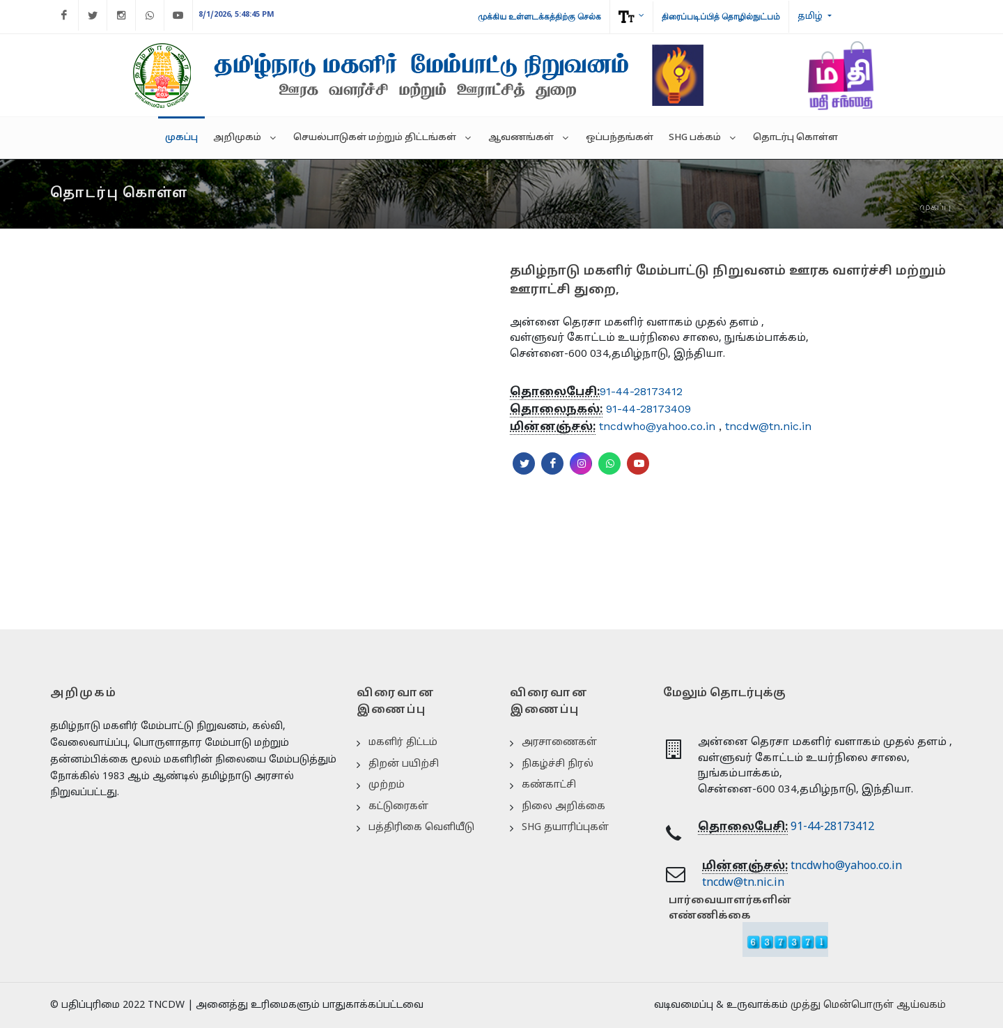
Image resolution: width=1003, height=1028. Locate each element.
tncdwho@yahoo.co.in (657, 426)
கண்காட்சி (549, 785)
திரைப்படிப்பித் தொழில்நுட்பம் (721, 17)
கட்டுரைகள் (398, 807)
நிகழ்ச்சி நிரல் (557, 764)
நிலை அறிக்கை (563, 807)
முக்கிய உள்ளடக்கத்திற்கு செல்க (539, 17)
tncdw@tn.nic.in (768, 426)
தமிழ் (811, 16)
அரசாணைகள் (559, 743)
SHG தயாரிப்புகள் (565, 828)
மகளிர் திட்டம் (402, 743)
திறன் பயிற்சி (403, 764)
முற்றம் (386, 785)
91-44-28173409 (648, 408)
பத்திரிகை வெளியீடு (421, 828)
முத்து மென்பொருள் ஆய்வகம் (868, 1005)
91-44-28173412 (641, 391)
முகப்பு (935, 206)
